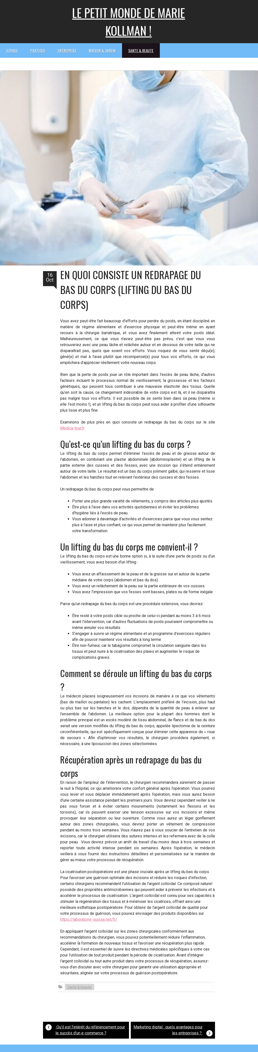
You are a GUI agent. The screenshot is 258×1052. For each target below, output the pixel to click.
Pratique (37, 50)
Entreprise (67, 50)
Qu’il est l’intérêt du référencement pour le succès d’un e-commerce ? (85, 1028)
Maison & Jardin (102, 50)
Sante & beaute (141, 50)
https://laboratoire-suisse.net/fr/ (88, 919)
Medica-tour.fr (72, 428)
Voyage (12, 50)
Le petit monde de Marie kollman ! (128, 21)
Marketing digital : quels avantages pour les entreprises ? (173, 1031)
